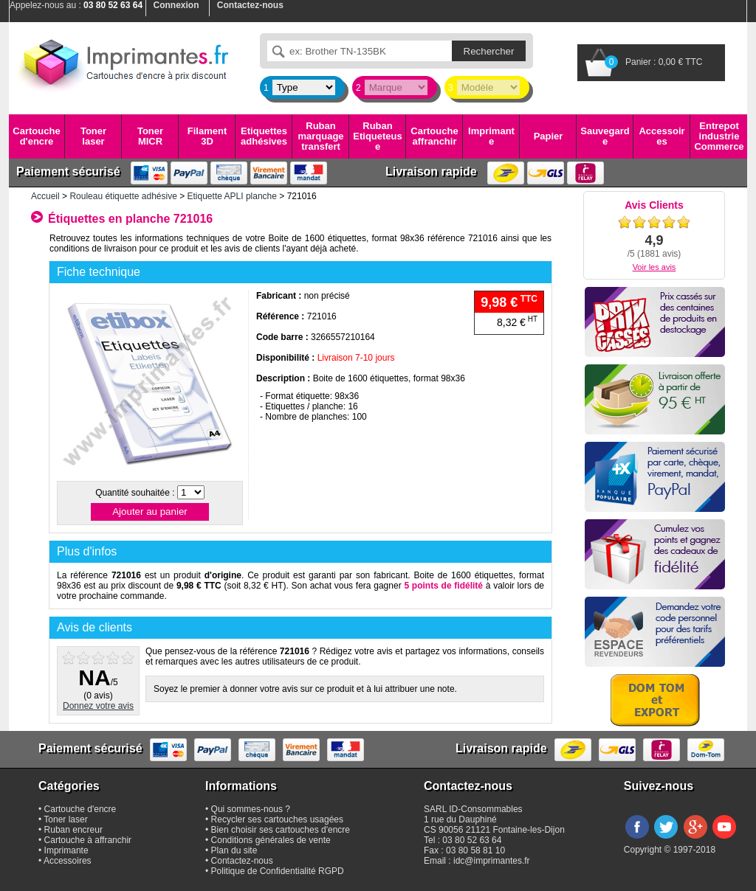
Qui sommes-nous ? (250, 809)
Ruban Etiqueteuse (377, 136)
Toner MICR (150, 136)
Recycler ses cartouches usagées (277, 819)
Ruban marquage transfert (320, 136)
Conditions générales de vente (271, 840)
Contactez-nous (242, 861)
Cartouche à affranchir (88, 840)
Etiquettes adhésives (264, 136)
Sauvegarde (604, 136)
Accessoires (661, 136)
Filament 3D (207, 136)
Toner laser (93, 136)
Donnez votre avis (98, 706)
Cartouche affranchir (434, 136)
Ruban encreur (73, 830)
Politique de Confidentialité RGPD (277, 871)
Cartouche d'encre (36, 136)
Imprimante (491, 136)
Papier (548, 136)
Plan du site (234, 850)
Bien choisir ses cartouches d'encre (280, 830)
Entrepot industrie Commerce (718, 136)
